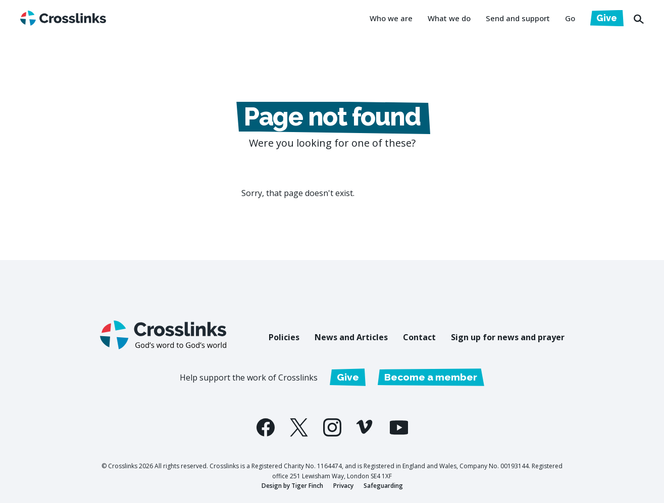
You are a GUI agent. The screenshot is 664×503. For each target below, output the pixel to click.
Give (606, 18)
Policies (284, 337)
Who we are (391, 18)
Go (570, 18)
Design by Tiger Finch (292, 485)
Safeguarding (383, 485)
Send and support (518, 18)
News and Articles (351, 337)
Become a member (430, 377)
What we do (449, 18)
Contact (419, 337)
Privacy (343, 485)
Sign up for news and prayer (508, 337)
